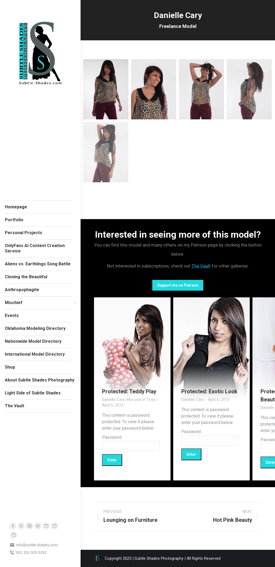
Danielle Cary (113, 399)
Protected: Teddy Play (129, 391)
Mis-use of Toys (140, 399)
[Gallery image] (132, 348)
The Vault (201, 266)
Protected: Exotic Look (209, 391)
